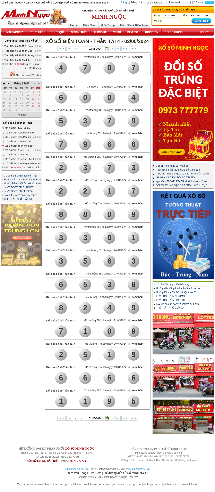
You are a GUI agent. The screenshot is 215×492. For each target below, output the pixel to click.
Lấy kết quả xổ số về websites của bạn (177, 304)
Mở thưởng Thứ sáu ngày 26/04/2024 (105, 203)
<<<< (61, 48)
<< (76, 48)
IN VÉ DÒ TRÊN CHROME (19, 187)
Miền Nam (89, 25)
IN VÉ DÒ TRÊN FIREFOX (18, 191)
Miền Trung (108, 25)
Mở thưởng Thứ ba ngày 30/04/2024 (106, 110)
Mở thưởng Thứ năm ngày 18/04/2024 (105, 390)
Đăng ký (125, 2)
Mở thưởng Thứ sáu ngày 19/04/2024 (105, 367)
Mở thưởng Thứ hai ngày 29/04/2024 (105, 133)
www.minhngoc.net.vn (138, 469)
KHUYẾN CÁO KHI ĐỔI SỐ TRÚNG (175, 177)
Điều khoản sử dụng (76, 469)
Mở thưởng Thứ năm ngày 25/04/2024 (105, 227)
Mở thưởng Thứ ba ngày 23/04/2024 (106, 273)
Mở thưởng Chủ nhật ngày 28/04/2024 (105, 156)
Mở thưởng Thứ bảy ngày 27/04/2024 (105, 180)
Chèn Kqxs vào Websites (25, 73)
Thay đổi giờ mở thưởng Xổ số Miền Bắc (177, 169)
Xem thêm (135, 57)
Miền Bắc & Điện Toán (134, 25)
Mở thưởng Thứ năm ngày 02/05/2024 (105, 57)
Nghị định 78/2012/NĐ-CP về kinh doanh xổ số (181, 181)
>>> (125, 48)
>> (118, 48)
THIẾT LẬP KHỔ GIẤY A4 (18, 199)
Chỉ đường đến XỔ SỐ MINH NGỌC (125, 473)
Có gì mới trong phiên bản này (20, 175)
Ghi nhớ (198, 2)
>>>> (133, 48)
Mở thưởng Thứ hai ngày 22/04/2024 (105, 297)
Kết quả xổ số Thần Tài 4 (60, 57)
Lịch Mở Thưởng (32, 68)
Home (74, 25)
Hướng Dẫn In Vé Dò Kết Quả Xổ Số (176, 292)
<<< (70, 48)
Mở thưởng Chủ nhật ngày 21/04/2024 (105, 320)
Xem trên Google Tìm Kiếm (84, 473)
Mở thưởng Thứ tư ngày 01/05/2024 (106, 86)
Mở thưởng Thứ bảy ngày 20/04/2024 (105, 343)
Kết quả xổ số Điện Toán (17, 122)
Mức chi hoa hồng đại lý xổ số (171, 165)
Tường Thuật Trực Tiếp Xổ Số (20, 40)
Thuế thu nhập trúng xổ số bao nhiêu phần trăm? (182, 173)
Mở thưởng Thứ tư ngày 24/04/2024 (106, 250)
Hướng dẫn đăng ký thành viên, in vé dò (178, 288)
